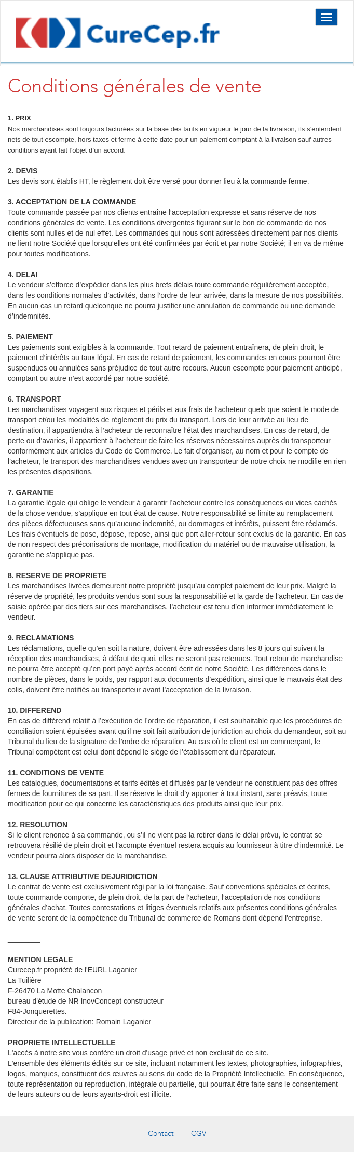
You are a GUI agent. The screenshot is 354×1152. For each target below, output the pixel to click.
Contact (161, 1133)
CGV (198, 1133)
